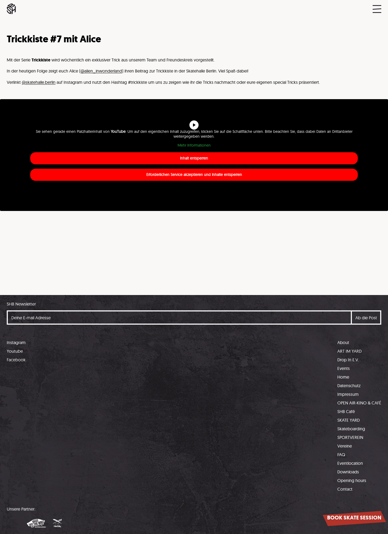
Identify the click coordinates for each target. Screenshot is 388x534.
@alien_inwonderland (101, 71)
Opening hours (351, 480)
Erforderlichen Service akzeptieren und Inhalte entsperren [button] (194, 174)
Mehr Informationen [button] (194, 145)
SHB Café (346, 411)
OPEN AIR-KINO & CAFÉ (359, 402)
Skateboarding (351, 428)
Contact (344, 489)
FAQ (341, 454)
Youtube (15, 351)
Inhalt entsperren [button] (194, 158)
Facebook (16, 359)
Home (343, 377)
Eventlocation (350, 463)
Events (343, 368)
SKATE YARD (348, 420)
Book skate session (354, 517)
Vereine (344, 446)
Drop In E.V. (348, 359)
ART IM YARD (349, 351)
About (343, 342)
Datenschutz (349, 385)
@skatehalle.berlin (39, 82)
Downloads (348, 471)
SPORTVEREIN (350, 437)
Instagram (16, 342)
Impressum (348, 394)
